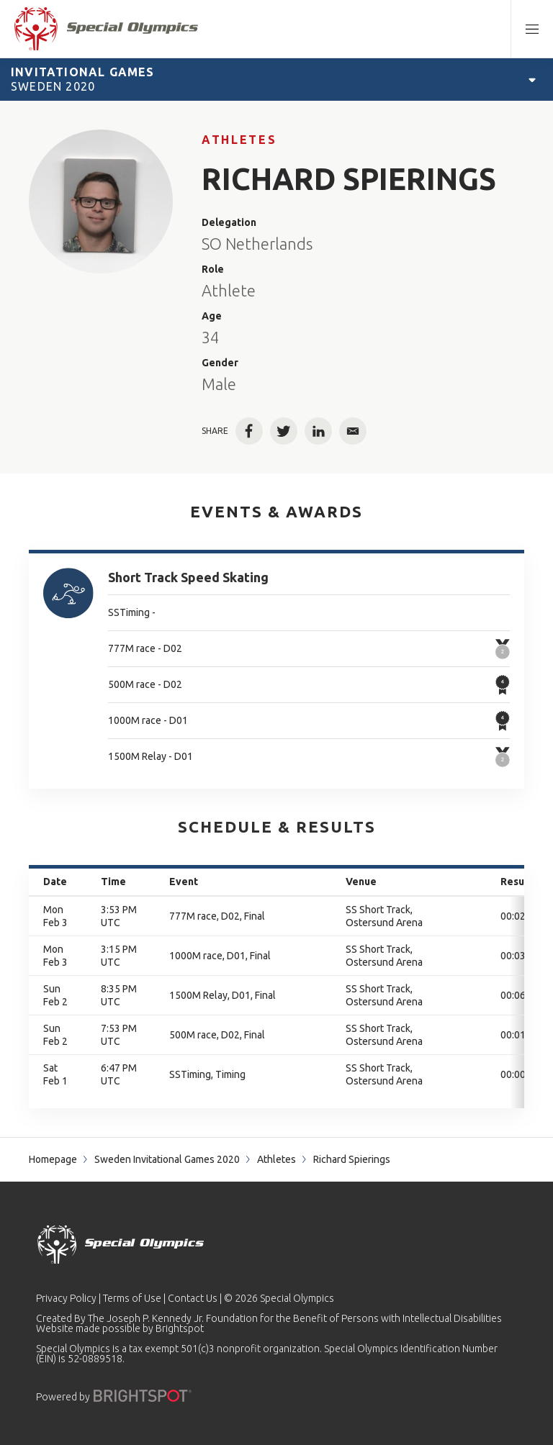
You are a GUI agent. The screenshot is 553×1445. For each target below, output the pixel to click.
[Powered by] (143, 1396)
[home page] (106, 28)
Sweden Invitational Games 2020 (167, 1159)
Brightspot (180, 1328)
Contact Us (192, 1298)
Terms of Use (132, 1298)
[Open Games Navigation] (532, 79)
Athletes (239, 139)
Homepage (53, 1159)
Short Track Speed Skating (188, 577)
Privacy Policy (66, 1298)
